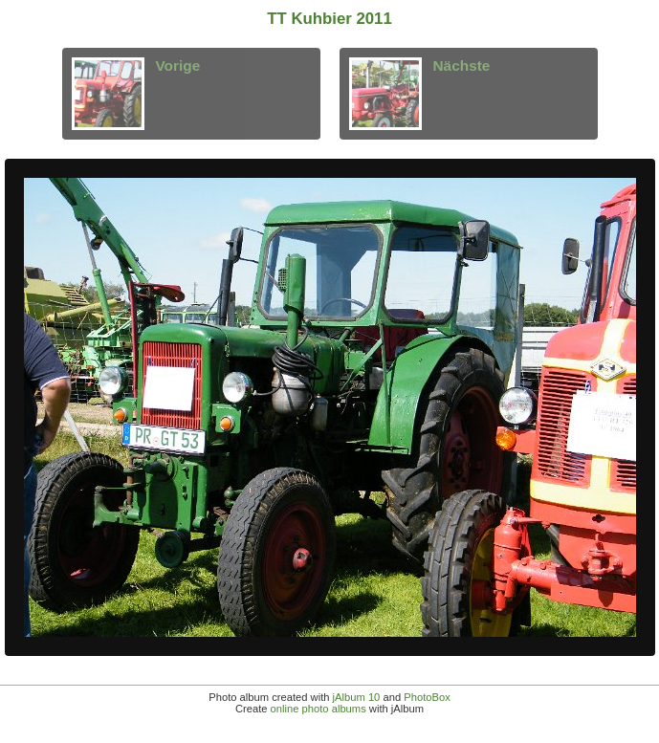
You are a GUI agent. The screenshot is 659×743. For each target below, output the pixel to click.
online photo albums (318, 708)
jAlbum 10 (357, 697)
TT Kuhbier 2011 (329, 19)
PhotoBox (427, 697)
